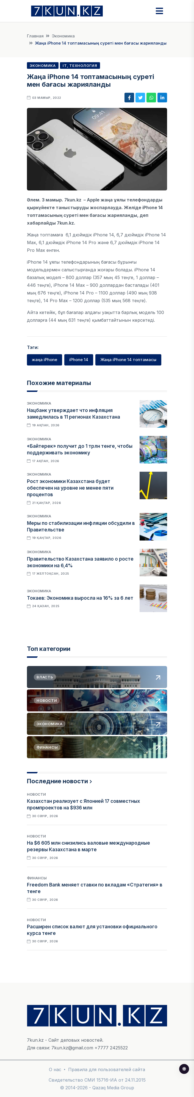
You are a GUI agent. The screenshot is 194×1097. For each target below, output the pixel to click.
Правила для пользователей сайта (106, 1069)
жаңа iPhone (44, 359)
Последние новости (57, 781)
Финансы (37, 878)
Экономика (63, 36)
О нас (55, 1069)
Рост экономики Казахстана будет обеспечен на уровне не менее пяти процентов (70, 488)
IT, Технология (80, 65)
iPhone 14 (78, 359)
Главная (35, 36)
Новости (36, 794)
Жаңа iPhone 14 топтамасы (128, 359)
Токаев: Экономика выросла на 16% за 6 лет (80, 598)
